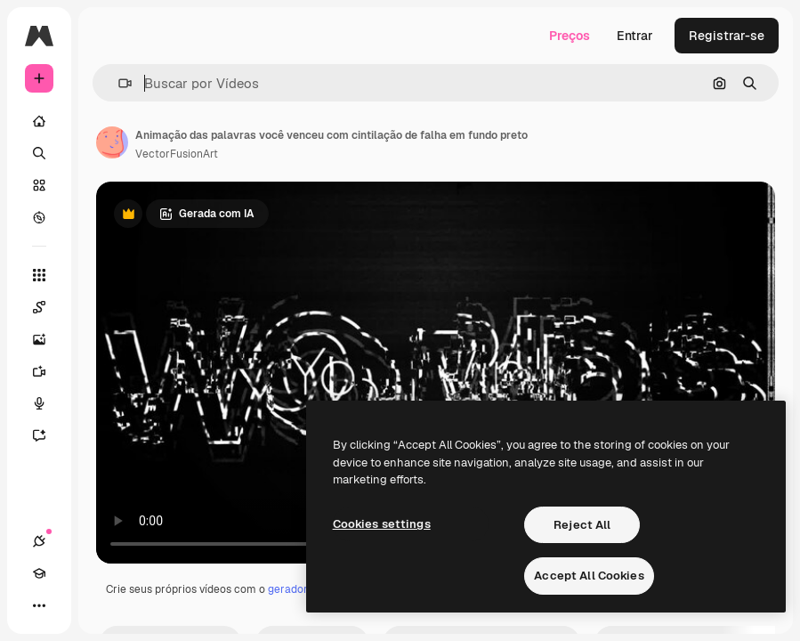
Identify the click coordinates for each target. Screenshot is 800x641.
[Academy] (39, 573)
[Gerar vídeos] (48, 371)
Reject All (582, 524)
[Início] (39, 121)
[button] (117, 83)
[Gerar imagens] (48, 339)
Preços (569, 36)
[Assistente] (48, 435)
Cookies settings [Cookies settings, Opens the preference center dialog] (382, 523)
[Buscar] (39, 153)
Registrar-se (726, 36)
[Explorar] (39, 217)
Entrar (635, 36)
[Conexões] (39, 541)
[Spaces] (48, 307)
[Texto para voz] (48, 403)
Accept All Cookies (588, 575)
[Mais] (39, 605)
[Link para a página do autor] (112, 142)
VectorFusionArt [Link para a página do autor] (176, 154)
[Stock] (39, 185)
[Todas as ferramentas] (39, 275)
